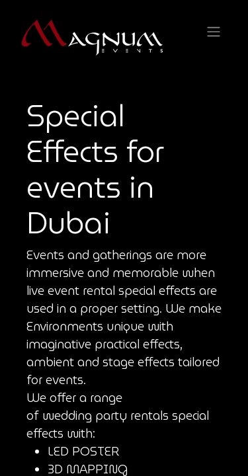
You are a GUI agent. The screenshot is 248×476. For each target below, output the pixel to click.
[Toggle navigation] (213, 32)
